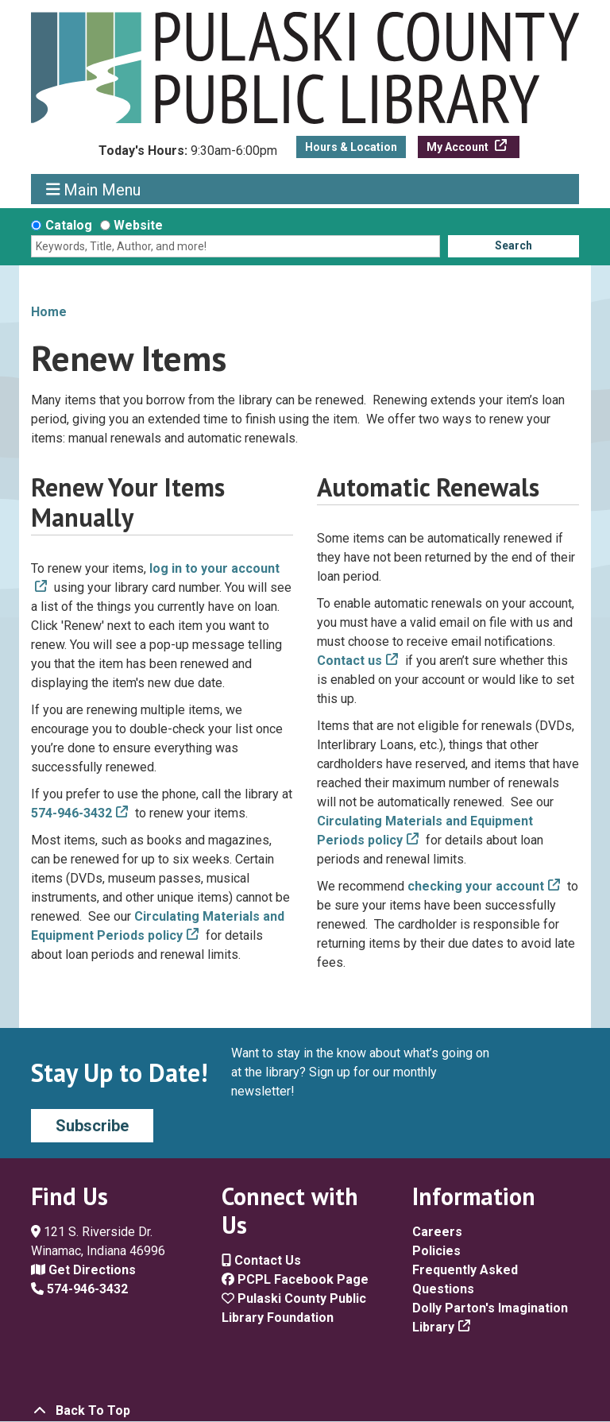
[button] (188, 154)
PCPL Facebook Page (295, 1279)
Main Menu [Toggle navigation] (93, 189)
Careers (437, 1231)
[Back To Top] (305, 1411)
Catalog (68, 225)
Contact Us (261, 1260)
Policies (436, 1250)
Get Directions (83, 1269)
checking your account (475, 886)
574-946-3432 (71, 813)
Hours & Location (351, 147)
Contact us (349, 660)
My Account (459, 147)
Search (513, 245)
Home (49, 311)
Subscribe (92, 1125)
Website (138, 225)
